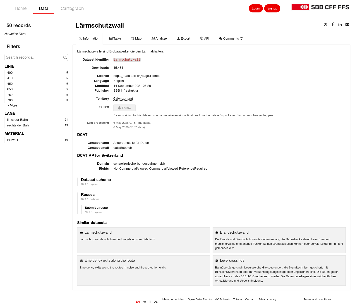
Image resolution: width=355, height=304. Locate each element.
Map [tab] (136, 38)
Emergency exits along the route (110, 260)
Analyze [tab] (159, 38)
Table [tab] (115, 38)
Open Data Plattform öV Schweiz (209, 299)
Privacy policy (267, 299)
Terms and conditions (317, 299)
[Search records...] (36, 57)
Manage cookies (173, 299)
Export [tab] (183, 38)
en (138, 301)
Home (21, 8)
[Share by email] (347, 24)
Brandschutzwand (234, 232)
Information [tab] (89, 38)
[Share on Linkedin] (340, 24)
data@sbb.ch (122, 148)
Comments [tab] (231, 38)
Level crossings (232, 260)
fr (144, 301)
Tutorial (237, 299)
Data (43, 8)
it (150, 301)
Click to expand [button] (89, 184)
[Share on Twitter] (325, 24)
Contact (250, 299)
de (156, 301)
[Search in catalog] (65, 57)
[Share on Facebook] (333, 24)
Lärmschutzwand (98, 232)
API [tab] (204, 38)
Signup (272, 8)
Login (256, 8)
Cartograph (72, 8)
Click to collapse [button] (90, 199)
